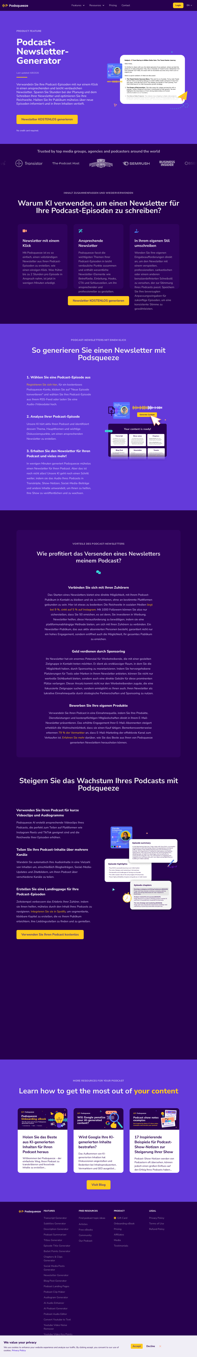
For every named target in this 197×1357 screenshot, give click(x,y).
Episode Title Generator (57, 1263)
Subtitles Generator (55, 1241)
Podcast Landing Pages (56, 1303)
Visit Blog (99, 1202)
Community (85, 1252)
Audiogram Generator (56, 1314)
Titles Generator (53, 1257)
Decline (150, 1346)
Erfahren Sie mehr (73, 737)
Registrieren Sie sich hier (42, 384)
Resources (96, 5)
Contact (126, 5)
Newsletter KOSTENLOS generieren (47, 119)
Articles (83, 1241)
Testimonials (121, 1263)
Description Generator (56, 1246)
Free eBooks (86, 1247)
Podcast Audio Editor (55, 1331)
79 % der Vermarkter (71, 733)
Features (78, 5)
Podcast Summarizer (55, 1252)
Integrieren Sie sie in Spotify (48, 911)
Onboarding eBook (124, 1241)
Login (178, 5)
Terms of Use (156, 1241)
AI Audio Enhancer (54, 1320)
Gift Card (120, 1235)
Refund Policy (156, 1246)
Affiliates (119, 1252)
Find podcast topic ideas (92, 1235)
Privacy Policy (156, 1235)
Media (117, 1257)
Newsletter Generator (56, 1292)
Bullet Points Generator (57, 1268)
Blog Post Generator (55, 1298)
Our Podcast (85, 1258)
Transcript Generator (55, 1235)
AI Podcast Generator (56, 1325)
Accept (137, 1346)
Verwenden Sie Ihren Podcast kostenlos (50, 934)
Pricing (113, 5)
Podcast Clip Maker (54, 1309)
